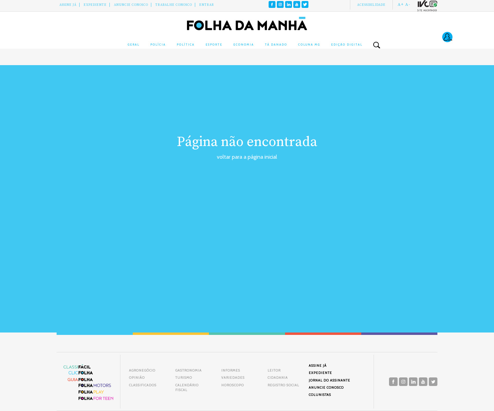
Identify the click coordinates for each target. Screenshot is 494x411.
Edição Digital (346, 44)
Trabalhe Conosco (173, 5)
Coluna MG (309, 44)
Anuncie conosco (131, 5)
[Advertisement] (247, 213)
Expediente (95, 5)
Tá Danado (276, 44)
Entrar (206, 5)
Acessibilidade (371, 5)
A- (407, 4)
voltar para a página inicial (247, 157)
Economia (243, 44)
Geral (133, 44)
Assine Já (68, 5)
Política (186, 44)
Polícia (158, 44)
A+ (401, 4)
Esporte (213, 44)
